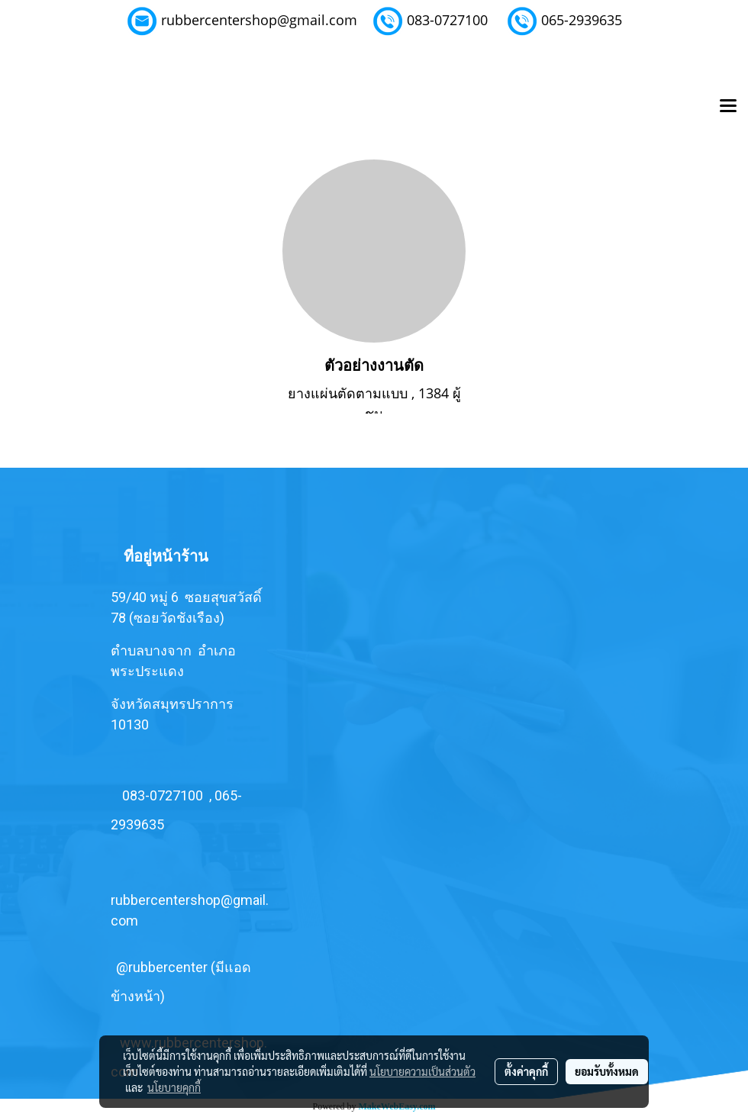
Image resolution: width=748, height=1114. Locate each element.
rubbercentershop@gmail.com (259, 20)
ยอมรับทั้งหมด (607, 1071)
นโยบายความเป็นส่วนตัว (422, 1071)
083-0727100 (447, 20)
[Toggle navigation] (728, 107)
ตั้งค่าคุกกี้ (526, 1071)
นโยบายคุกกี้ (174, 1087)
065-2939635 (581, 20)
